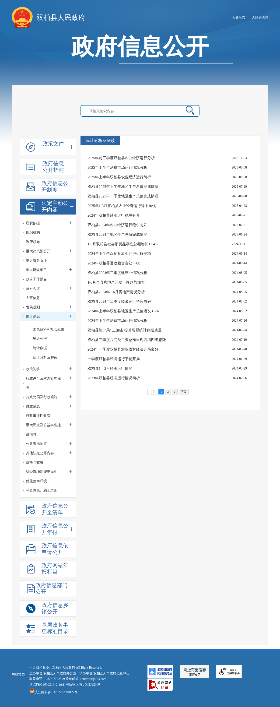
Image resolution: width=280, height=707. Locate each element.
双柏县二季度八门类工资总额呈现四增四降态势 (127, 340)
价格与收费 (34, 462)
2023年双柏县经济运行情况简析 (114, 378)
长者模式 (238, 17)
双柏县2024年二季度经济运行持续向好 (119, 301)
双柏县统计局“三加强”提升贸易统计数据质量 (125, 330)
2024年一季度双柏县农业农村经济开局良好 (123, 349)
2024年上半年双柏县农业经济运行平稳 (119, 254)
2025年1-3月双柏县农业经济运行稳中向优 (122, 206)
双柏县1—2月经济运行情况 (110, 368)
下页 (183, 391)
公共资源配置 (36, 444)
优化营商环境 (36, 481)
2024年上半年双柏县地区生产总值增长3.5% (123, 311)
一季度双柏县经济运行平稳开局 (114, 359)
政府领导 (33, 242)
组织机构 (33, 232)
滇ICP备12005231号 (43, 684)
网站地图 (18, 674)
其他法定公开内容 (40, 453)
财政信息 (33, 406)
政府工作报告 (36, 279)
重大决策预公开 (38, 251)
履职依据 (33, 223)
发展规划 (33, 307)
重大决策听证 (36, 260)
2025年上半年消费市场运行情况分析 (117, 167)
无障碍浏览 (260, 17)
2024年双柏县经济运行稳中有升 (114, 215)
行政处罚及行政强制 (41, 397)
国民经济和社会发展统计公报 (48, 334)
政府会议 (33, 288)
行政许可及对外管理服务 (43, 383)
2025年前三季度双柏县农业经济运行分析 (121, 158)
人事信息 (33, 298)
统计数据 (40, 348)
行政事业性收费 (38, 416)
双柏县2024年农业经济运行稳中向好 (117, 225)
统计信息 (33, 316)
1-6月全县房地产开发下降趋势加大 (116, 282)
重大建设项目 (36, 270)
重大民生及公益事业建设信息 (43, 429)
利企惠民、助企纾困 (41, 490)
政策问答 (33, 369)
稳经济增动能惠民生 (41, 472)
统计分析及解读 (45, 357)
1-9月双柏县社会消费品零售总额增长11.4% (123, 244)
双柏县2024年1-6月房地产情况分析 (116, 292)
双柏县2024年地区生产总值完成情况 (117, 234)
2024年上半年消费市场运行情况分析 (117, 321)
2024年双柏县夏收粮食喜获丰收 (114, 263)
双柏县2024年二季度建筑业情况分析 (117, 273)
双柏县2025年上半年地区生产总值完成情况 (123, 187)
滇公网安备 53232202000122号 (53, 692)
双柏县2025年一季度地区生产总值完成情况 (123, 196)
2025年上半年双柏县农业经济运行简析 (119, 177)
